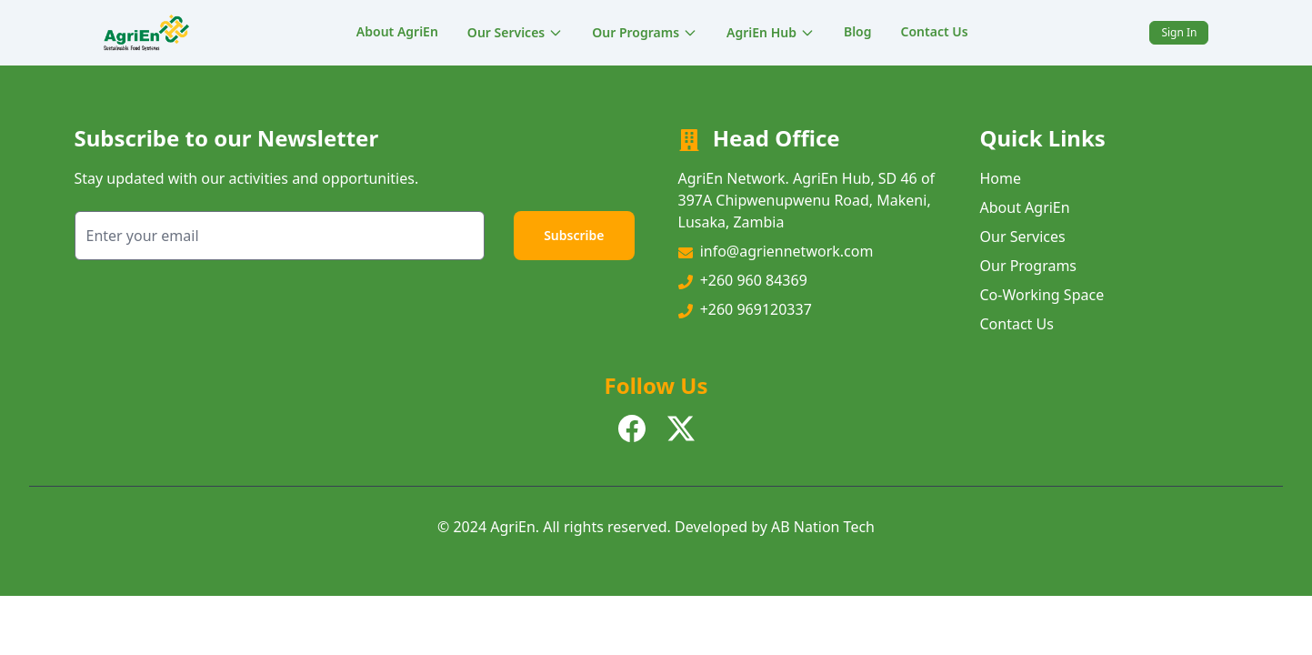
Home (1001, 178)
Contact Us (934, 31)
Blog (858, 31)
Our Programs (644, 32)
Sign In (1179, 32)
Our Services (515, 32)
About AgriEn (397, 31)
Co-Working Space (1042, 295)
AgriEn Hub (770, 32)
